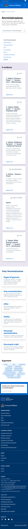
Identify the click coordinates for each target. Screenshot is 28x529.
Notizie (2, 455)
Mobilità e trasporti (5, 438)
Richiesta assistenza (6, 499)
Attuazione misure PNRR (20, 525)
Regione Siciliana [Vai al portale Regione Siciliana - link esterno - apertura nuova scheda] (5, 1)
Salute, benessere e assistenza (8, 442)
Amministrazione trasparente (8, 504)
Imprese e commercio (6, 435)
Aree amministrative (6, 415)
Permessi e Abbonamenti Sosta (8, 447)
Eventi (2, 468)
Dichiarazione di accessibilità (8, 511)
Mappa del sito (4, 525)
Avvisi (2, 460)
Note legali (3, 509)
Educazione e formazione (7, 440)
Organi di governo (5, 413)
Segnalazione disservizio (7, 502)
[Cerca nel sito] (25, 5)
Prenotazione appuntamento (8, 497)
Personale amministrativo (7, 422)
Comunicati (3, 458)
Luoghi (2, 471)
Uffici (2, 418)
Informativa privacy (5, 506)
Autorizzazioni (4, 445)
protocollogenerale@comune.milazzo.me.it (15, 488)
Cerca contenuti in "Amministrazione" (12, 30)
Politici (2, 420)
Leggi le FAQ (4, 494)
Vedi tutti (6, 59)
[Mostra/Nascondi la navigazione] (2, 5)
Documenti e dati (5, 425)
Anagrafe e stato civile (6, 433)
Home (3, 12)
